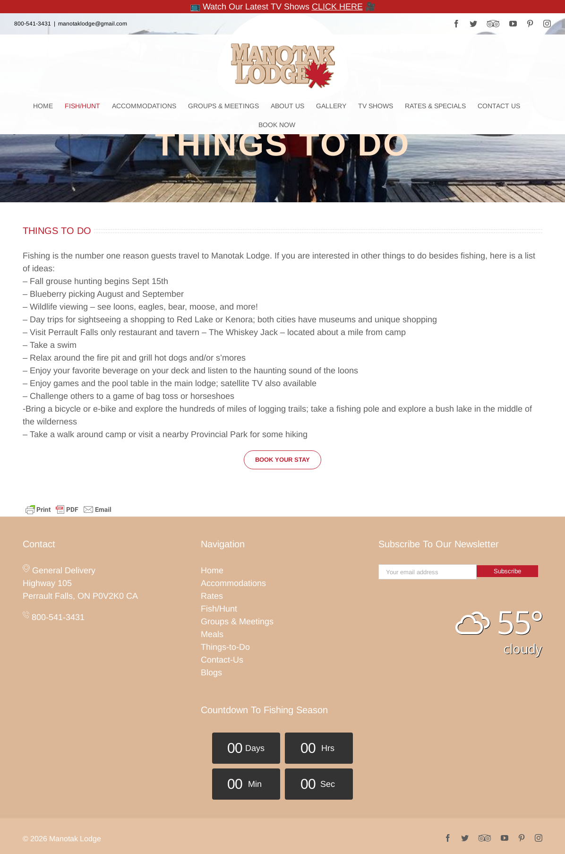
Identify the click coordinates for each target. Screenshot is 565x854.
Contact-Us (222, 659)
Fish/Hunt (219, 608)
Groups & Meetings (237, 621)
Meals (212, 634)
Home (212, 570)
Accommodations (233, 583)
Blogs (211, 672)
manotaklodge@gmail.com (92, 23)
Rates (212, 596)
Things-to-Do (225, 647)
